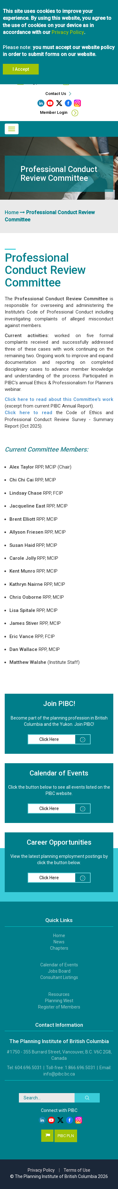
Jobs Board (59, 971)
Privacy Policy (68, 32)
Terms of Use (77, 1170)
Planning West (59, 1000)
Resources (59, 994)
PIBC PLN (66, 1135)
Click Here (64, 739)
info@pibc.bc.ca (59, 1073)
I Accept (21, 69)
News (59, 941)
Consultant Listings (59, 977)
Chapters (59, 948)
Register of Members (59, 1006)
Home (12, 212)
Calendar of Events (59, 964)
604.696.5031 (28, 1067)
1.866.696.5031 (80, 1067)
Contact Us (59, 93)
